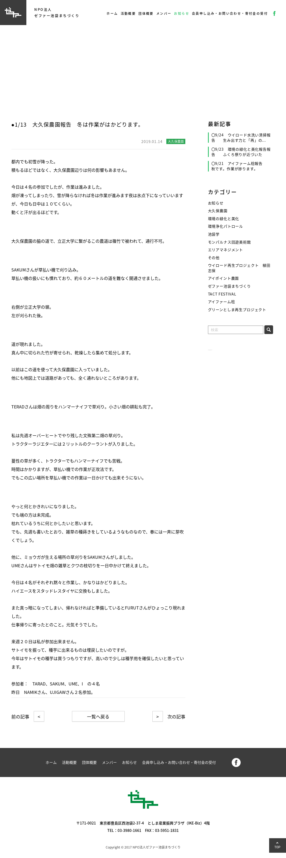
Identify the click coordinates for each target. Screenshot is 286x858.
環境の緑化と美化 (223, 218)
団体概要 (146, 13)
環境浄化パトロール (225, 226)
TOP (277, 847)
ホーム (112, 13)
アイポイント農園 (223, 278)
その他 (214, 257)
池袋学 (214, 234)
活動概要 (128, 13)
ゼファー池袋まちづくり (229, 286)
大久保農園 (217, 210)
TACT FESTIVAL (222, 294)
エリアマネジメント (225, 249)
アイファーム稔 (221, 301)
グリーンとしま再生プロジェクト (237, 309)
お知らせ (181, 13)
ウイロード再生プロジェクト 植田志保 (239, 268)
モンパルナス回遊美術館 (229, 242)
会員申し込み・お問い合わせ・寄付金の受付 (230, 13)
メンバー (164, 13)
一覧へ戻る (98, 716)
